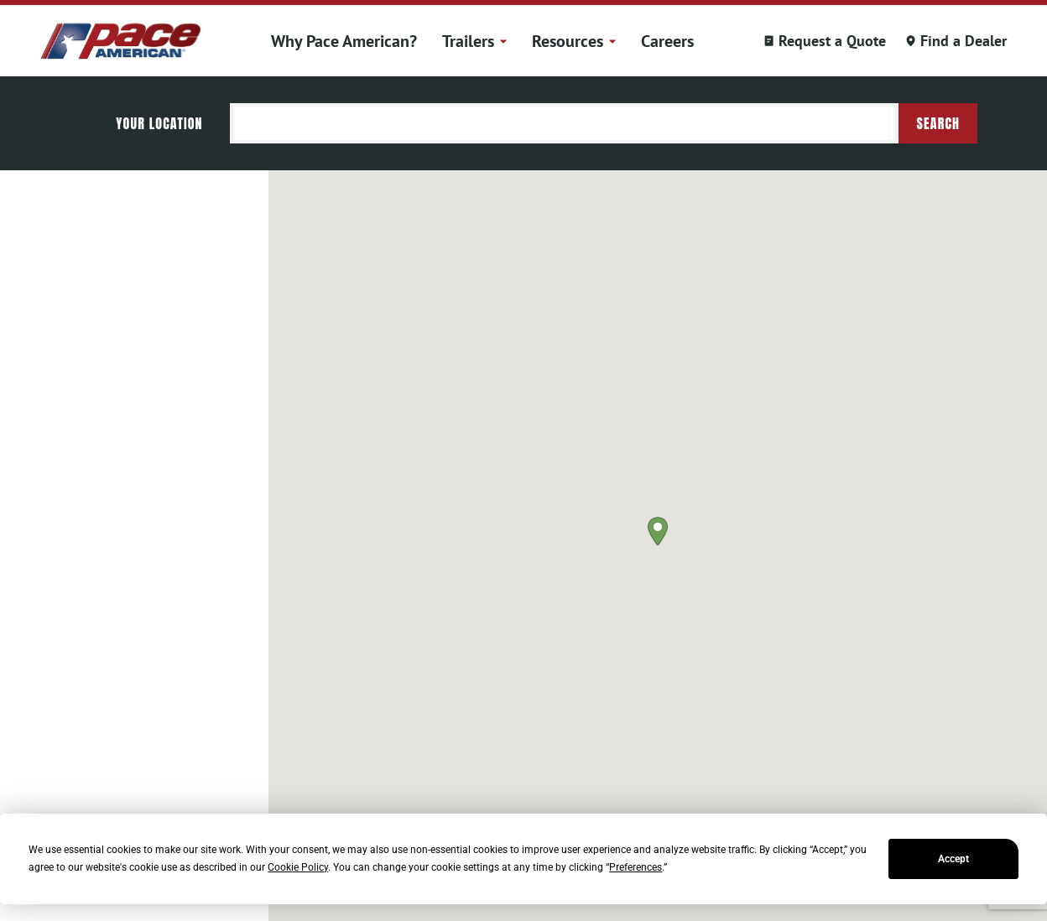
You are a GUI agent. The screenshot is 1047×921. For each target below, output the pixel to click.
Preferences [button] (635, 867)
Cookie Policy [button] (298, 867)
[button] (658, 531)
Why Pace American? (344, 41)
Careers (667, 41)
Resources (574, 41)
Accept (953, 859)
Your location (159, 123)
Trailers (474, 41)
